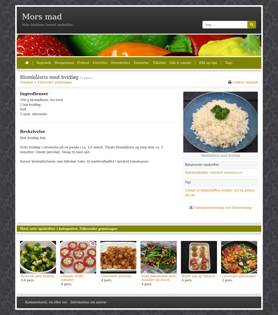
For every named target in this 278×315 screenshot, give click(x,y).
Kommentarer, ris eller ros (46, 302)
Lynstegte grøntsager (239, 276)
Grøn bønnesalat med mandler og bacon (158, 278)
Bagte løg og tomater (198, 276)
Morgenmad (64, 63)
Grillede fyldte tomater (72, 278)
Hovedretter (120, 63)
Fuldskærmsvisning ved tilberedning (222, 207)
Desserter (141, 63)
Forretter (100, 63)
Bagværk (44, 63)
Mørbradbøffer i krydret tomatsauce (213, 172)
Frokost (83, 63)
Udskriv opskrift (245, 82)
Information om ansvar (88, 302)
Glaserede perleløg (116, 276)
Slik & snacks (180, 63)
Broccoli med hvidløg (37, 276)
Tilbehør (159, 63)
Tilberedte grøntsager (54, 82)
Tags (228, 63)
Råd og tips (208, 63)
